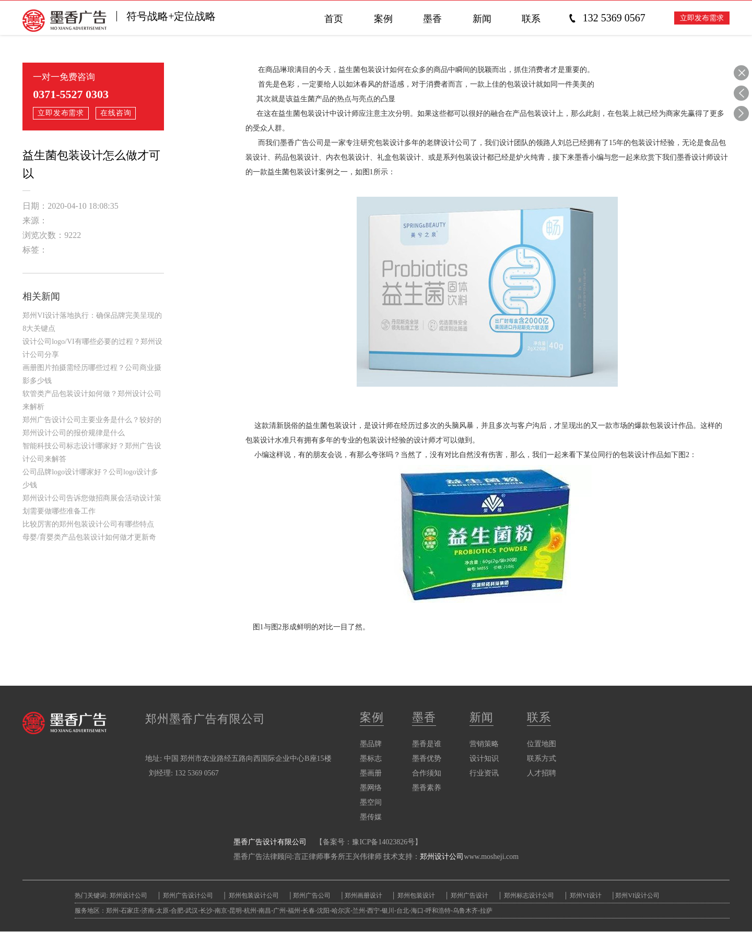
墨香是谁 (426, 744)
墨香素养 (426, 788)
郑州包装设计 (417, 896)
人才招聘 (541, 774)
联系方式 (541, 759)
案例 (372, 717)
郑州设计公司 (442, 857)
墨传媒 (371, 817)
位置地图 (541, 744)
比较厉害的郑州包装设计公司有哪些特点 (88, 524)
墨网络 (371, 788)
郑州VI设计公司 (640, 896)
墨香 (424, 717)
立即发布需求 (702, 18)
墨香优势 (426, 759)
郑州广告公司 (312, 896)
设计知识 (484, 759)
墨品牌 (371, 744)
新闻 (481, 717)
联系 (539, 717)
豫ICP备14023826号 (383, 842)
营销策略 (484, 744)
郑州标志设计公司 (530, 896)
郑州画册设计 (364, 896)
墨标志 (371, 759)
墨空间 (371, 803)
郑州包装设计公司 (253, 896)
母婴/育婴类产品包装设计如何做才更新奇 (89, 537)
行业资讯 (484, 774)
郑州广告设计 (470, 896)
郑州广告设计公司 (188, 896)
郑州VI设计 (589, 896)
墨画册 (371, 774)
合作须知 (426, 774)
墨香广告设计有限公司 (270, 842)
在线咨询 (117, 113)
